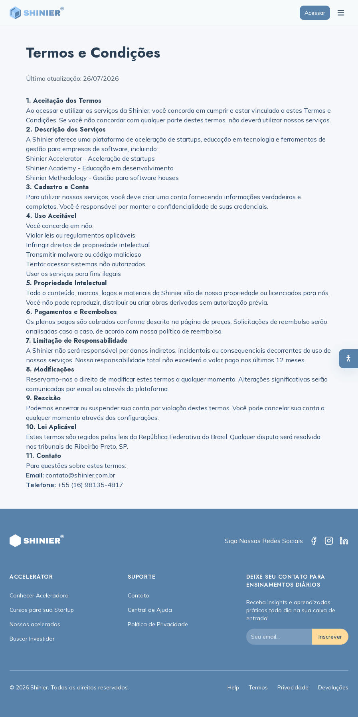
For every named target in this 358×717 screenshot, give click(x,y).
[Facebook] (313, 540)
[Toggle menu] (340, 12)
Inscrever (330, 636)
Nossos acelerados (35, 624)
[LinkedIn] (344, 540)
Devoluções (333, 687)
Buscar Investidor (32, 638)
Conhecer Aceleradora (39, 595)
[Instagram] (328, 540)
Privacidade (293, 687)
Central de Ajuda (150, 609)
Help (233, 687)
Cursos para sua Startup (42, 609)
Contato (138, 595)
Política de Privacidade (158, 624)
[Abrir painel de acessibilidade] (348, 358)
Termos (258, 687)
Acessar (315, 12)
